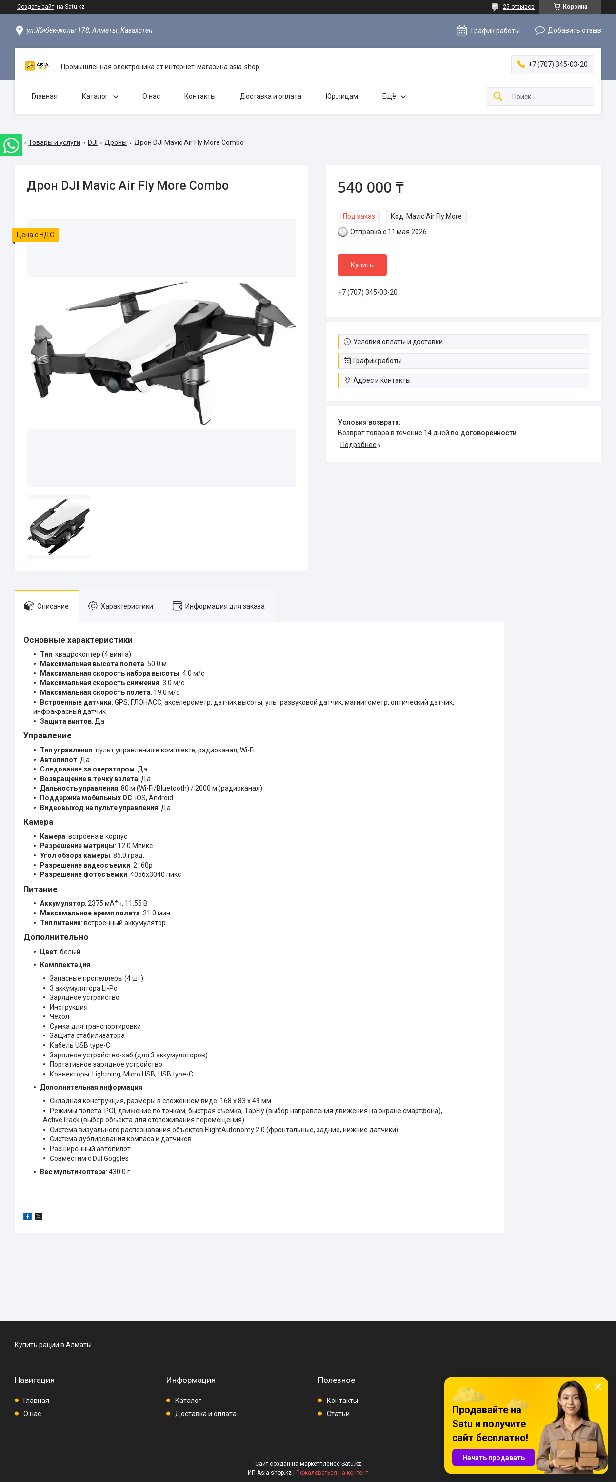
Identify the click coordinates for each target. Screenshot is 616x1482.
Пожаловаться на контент (332, 1472)
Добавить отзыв (574, 30)
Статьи (338, 1414)
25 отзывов (519, 6)
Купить (362, 265)
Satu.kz (351, 1464)
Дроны (115, 142)
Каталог (95, 96)
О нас (151, 96)
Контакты (200, 96)
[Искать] (498, 96)
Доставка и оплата (270, 96)
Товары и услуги (54, 142)
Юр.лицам (342, 96)
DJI (93, 142)
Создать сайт (35, 6)
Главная (45, 96)
